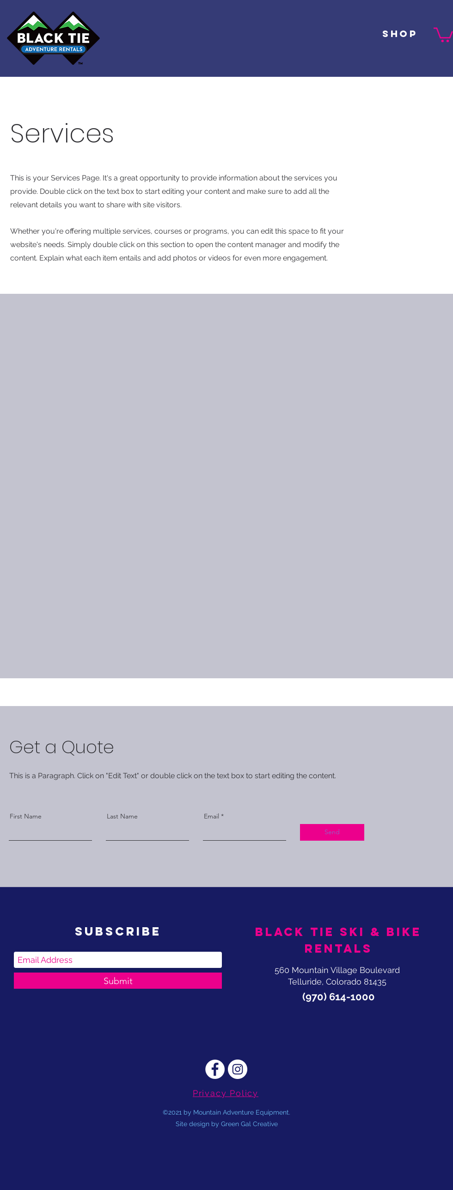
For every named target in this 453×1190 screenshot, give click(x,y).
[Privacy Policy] (226, 1093)
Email (211, 816)
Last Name (122, 816)
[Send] (332, 832)
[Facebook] (215, 1069)
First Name (26, 816)
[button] (443, 34)
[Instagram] (237, 1069)
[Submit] (118, 981)
